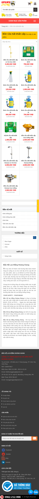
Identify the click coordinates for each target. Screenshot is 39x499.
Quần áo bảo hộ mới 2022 (10, 416)
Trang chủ (5, 26)
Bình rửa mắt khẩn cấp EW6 (10, 86)
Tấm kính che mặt (8, 223)
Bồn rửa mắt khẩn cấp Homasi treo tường (10, 187)
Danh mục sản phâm (22, 21)
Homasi (6, 244)
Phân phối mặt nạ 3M (9, 428)
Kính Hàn (5, 220)
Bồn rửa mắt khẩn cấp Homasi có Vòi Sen (10, 162)
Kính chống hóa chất (9, 217)
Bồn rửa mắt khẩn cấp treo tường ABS (28, 136)
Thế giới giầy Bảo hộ (8, 422)
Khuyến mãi (6, 398)
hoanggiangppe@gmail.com (14, 380)
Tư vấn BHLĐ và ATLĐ (9, 404)
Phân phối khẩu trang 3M (10, 425)
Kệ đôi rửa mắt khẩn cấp (10, 136)
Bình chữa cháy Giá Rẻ (9, 419)
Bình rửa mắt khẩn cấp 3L (28, 111)
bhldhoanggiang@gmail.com (14, 372)
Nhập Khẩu (7, 256)
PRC (5, 247)
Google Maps (6, 395)
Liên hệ (5, 407)
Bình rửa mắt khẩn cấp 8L (28, 86)
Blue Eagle (7, 241)
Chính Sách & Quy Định (9, 401)
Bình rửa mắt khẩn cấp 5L (10, 111)
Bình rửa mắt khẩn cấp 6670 (28, 61)
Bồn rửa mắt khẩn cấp (17, 26)
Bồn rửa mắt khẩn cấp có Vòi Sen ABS (10, 61)
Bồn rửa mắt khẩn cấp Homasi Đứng (28, 162)
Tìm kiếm (35, 10)
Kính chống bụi (7, 213)
